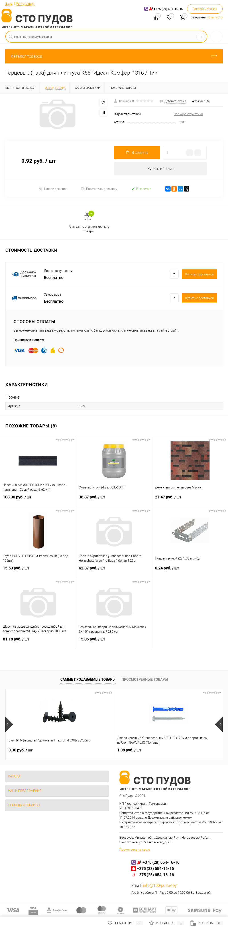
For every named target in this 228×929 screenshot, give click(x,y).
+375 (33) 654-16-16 (155, 868)
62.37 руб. (114, 571)
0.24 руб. (190, 571)
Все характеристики (188, 114)
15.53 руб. (38, 571)
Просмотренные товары (145, 679)
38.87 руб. (114, 500)
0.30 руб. (20, 750)
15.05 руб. (114, 642)
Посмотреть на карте (134, 850)
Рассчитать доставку (99, 189)
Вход (8, 3)
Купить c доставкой (199, 274)
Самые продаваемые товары (88, 679)
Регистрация (25, 3)
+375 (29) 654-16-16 (160, 862)
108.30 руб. (38, 500)
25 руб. (163, 750)
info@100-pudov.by (160, 885)
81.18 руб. (38, 642)
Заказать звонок (205, 9)
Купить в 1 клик (160, 169)
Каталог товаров (114, 56)
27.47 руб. (190, 500)
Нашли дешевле (53, 189)
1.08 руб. (93, 750)
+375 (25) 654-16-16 (155, 875)
